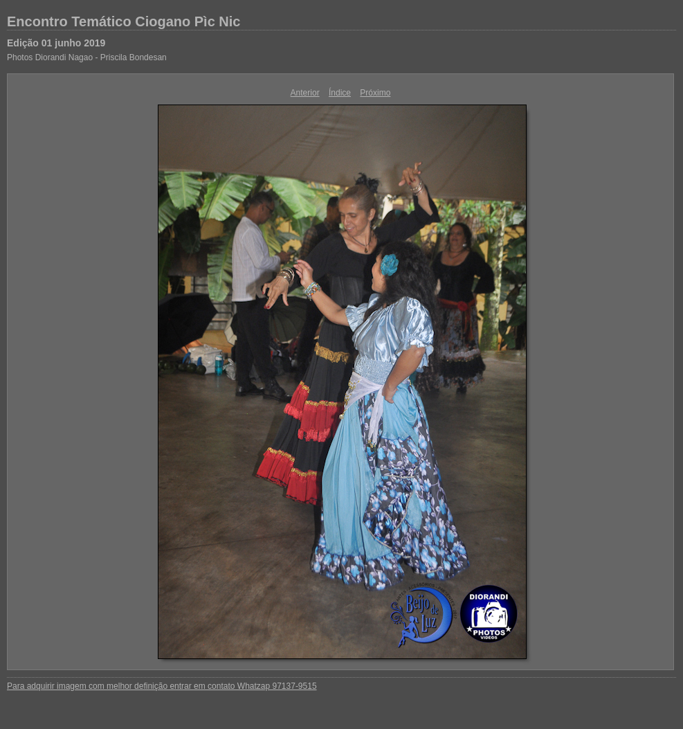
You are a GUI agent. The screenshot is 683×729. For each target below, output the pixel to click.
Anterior (305, 93)
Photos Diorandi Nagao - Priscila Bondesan (87, 57)
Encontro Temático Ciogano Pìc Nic (123, 21)
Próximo (375, 93)
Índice (340, 93)
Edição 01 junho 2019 (56, 42)
